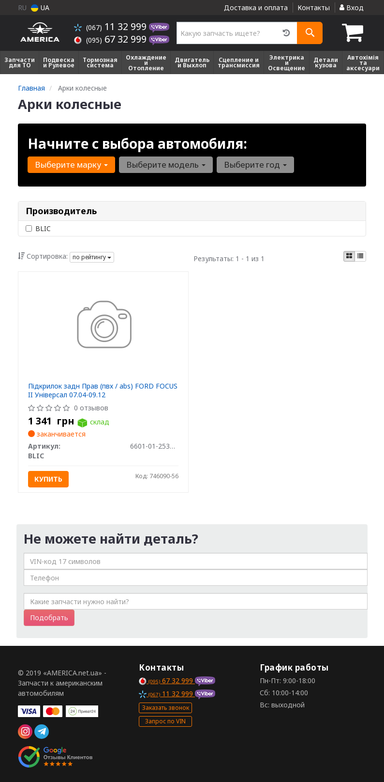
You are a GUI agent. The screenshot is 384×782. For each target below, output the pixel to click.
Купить (48, 479)
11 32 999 (111, 26)
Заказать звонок (165, 708)
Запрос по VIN (165, 721)
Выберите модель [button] (166, 164)
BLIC (38, 228)
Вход (352, 7)
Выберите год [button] (255, 164)
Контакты (313, 7)
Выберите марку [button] (71, 164)
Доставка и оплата (256, 7)
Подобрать (49, 617)
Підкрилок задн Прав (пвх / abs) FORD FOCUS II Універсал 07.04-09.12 (102, 390)
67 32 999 (111, 39)
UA (40, 7)
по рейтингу (92, 257)
